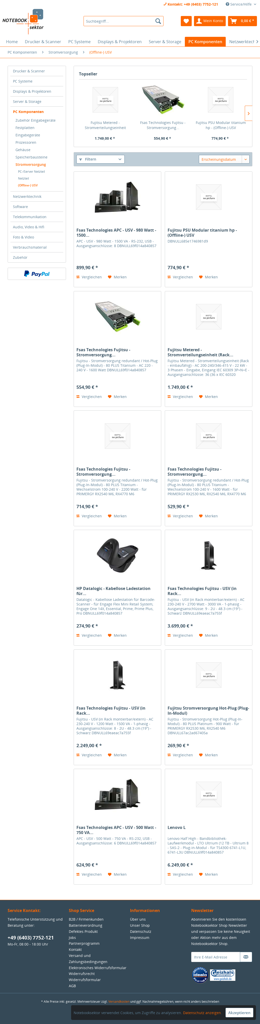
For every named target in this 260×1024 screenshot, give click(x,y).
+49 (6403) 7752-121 (31, 937)
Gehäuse (22, 149)
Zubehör (20, 257)
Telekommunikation (29, 216)
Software (20, 206)
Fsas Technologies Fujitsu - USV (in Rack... (202, 591)
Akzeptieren (239, 1012)
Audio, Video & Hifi (28, 227)
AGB (72, 985)
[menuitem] (124, 21)
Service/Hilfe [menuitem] (239, 4)
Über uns (138, 919)
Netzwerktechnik (27, 196)
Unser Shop (140, 925)
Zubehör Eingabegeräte (35, 120)
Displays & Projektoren (32, 91)
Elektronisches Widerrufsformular (97, 967)
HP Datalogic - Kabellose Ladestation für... (113, 591)
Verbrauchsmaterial (30, 247)
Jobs (72, 937)
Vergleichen (89, 277)
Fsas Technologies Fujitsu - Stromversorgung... (163, 125)
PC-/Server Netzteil (31, 171)
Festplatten (25, 127)
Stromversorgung (30, 164)
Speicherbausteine (31, 157)
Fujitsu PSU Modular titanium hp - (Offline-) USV (221, 125)
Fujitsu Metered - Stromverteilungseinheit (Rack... (105, 125)
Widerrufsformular (85, 979)
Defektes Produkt (83, 931)
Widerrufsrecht (82, 973)
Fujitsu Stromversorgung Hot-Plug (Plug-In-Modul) (208, 711)
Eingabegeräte (27, 135)
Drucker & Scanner (29, 71)
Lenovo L (177, 827)
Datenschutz (140, 931)
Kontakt (75, 949)
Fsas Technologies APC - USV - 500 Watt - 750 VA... (116, 830)
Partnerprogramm (84, 943)
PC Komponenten (28, 111)
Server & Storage (27, 101)
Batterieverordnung (85, 925)
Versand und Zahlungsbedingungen (88, 958)
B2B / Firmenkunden (86, 919)
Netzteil (23, 178)
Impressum (139, 937)
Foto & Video (23, 237)
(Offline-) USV (28, 185)
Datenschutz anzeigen (202, 1012)
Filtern (87, 159)
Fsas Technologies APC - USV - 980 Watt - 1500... (116, 233)
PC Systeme (22, 81)
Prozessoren (25, 142)
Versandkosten (118, 1001)
